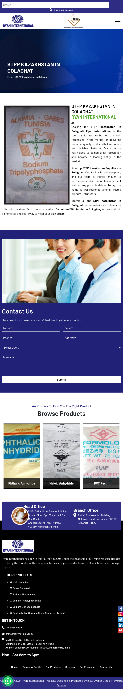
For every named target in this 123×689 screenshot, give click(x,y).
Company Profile (32, 666)
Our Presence (87, 666)
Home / (11, 76)
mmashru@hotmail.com (17, 633)
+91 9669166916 (12, 627)
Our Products (53, 666)
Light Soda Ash (19, 581)
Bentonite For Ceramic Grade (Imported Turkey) (37, 612)
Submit (61, 379)
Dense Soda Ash (20, 588)
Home (14, 666)
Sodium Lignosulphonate (25, 606)
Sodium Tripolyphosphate (25, 600)
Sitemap (70, 666)
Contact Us (105, 666)
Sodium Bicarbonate (22, 594)
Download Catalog (61, 9)
